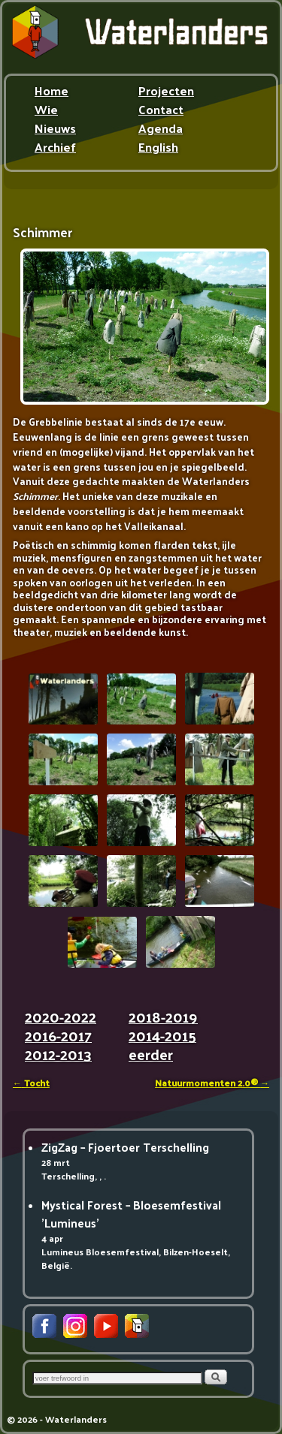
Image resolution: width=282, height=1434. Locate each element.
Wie (46, 111)
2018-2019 (163, 1019)
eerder (151, 1056)
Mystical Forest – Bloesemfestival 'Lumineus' (131, 1213)
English (158, 149)
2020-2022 (60, 1019)
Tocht (31, 1082)
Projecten (166, 92)
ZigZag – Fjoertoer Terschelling (125, 1147)
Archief (55, 149)
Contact (160, 111)
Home (51, 92)
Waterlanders (76, 1419)
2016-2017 (58, 1038)
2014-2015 (162, 1038)
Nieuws (55, 130)
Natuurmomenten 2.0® (212, 1082)
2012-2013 (58, 1056)
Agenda (160, 130)
